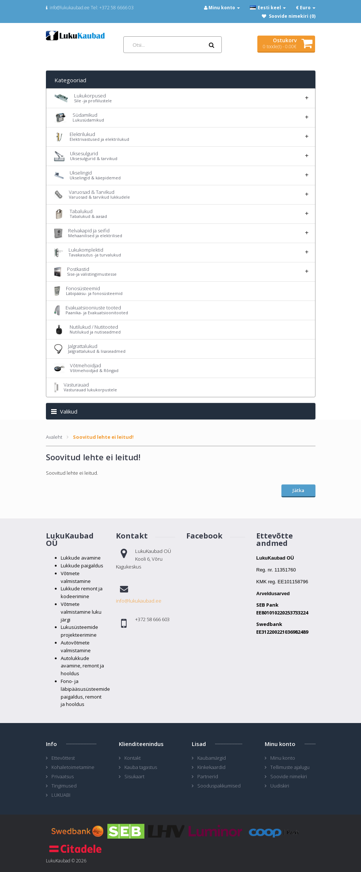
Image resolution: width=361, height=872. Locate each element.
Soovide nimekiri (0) (292, 16)
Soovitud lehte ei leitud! (103, 437)
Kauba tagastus (140, 767)
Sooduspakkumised (219, 785)
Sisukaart (134, 776)
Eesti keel (268, 7)
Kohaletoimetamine (72, 767)
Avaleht (54, 437)
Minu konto (282, 758)
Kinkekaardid (211, 767)
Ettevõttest (63, 758)
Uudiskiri (279, 785)
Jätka (298, 490)
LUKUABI (60, 795)
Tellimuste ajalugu (290, 767)
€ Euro (305, 7)
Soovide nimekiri (288, 776)
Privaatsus (62, 776)
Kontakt (132, 758)
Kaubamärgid (211, 758)
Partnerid (207, 776)
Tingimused (64, 785)
